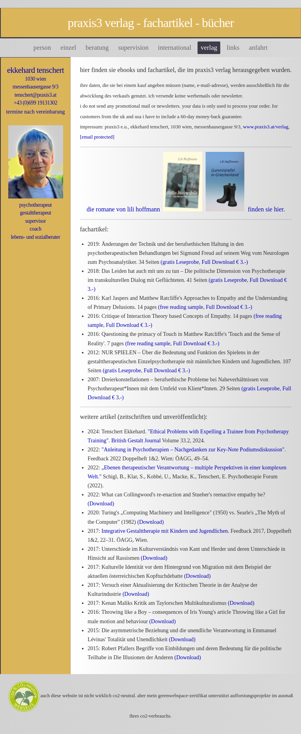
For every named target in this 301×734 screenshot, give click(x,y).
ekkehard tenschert (35, 69)
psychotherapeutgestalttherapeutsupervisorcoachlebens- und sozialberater (35, 221)
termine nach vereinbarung (35, 112)
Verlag (209, 47)
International (174, 47)
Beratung (97, 47)
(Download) (101, 504)
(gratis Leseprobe (180, 262)
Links (233, 47)
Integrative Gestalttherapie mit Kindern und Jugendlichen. (165, 531)
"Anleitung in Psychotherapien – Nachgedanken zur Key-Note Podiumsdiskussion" (193, 450)
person (42, 47)
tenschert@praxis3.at (35, 95)
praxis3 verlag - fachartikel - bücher (151, 23)
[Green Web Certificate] (24, 695)
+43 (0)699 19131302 (35, 103)
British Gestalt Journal (136, 441)
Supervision (133, 47)
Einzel (68, 47)
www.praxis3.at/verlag (265, 127)
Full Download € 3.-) (224, 262)
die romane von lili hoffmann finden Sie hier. (186, 209)
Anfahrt (258, 47)
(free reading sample (180, 307)
